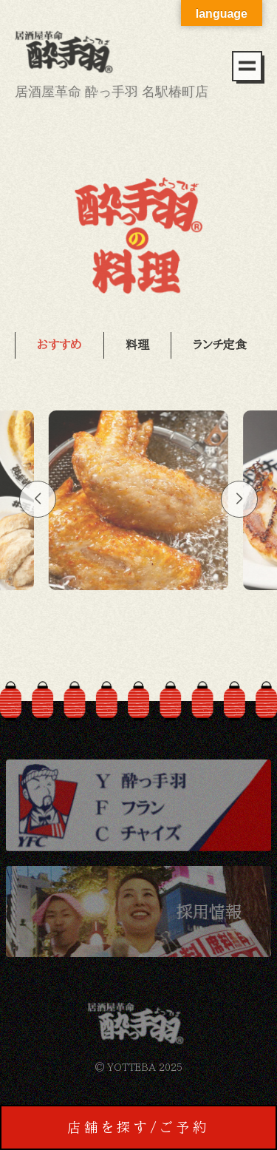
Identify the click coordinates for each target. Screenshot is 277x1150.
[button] (37, 499)
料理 (137, 345)
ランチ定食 (220, 345)
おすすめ (59, 345)
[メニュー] (247, 66)
